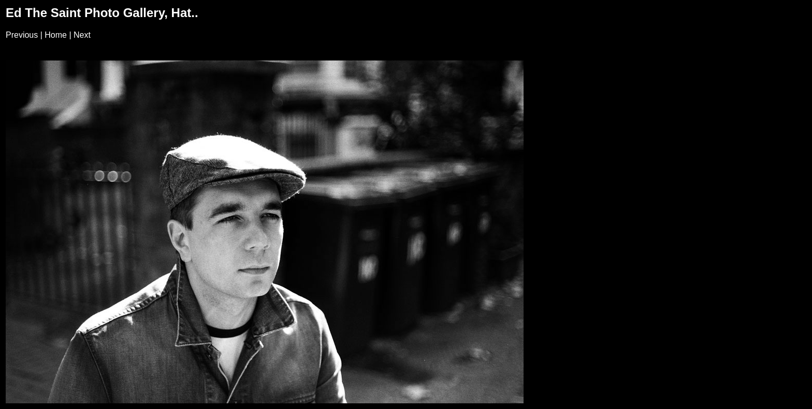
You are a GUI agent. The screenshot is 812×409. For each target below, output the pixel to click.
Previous (22, 35)
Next (82, 35)
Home (56, 35)
